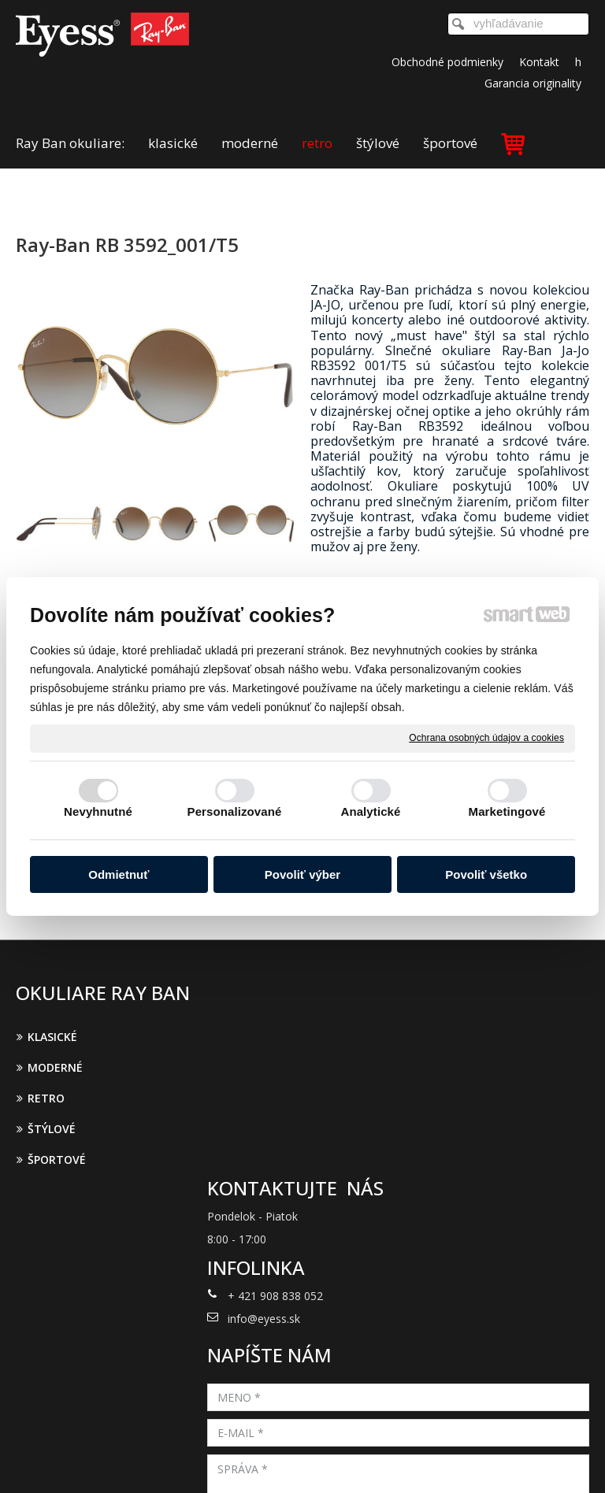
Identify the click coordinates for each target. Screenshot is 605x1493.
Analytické (370, 811)
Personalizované (234, 811)
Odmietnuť (118, 874)
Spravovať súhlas (302, 1461)
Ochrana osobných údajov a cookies (486, 737)
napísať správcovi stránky (319, 1448)
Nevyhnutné (98, 811)
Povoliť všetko (486, 874)
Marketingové (507, 811)
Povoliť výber (302, 874)
